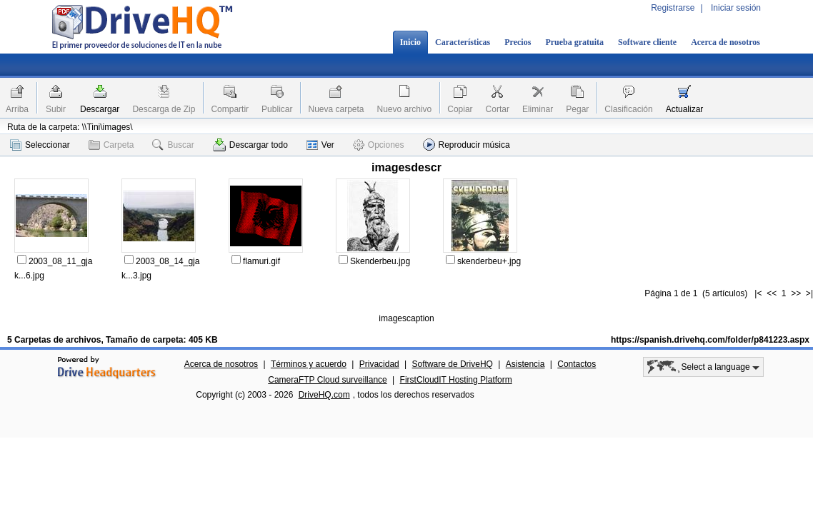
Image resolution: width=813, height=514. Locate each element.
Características (462, 42)
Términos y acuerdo (308, 364)
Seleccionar (40, 145)
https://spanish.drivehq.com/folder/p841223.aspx (710, 340)
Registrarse (672, 8)
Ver (320, 145)
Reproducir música (466, 144)
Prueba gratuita (574, 42)
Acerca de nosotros (725, 42)
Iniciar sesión (736, 8)
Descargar (99, 109)
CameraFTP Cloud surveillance (327, 380)
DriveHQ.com (324, 395)
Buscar (173, 145)
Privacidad (379, 364)
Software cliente (647, 42)
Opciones (378, 145)
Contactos (576, 364)
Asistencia (525, 364)
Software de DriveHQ (452, 364)
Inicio (410, 42)
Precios (517, 42)
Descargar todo (250, 144)
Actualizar (685, 109)
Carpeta (111, 145)
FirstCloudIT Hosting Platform (456, 380)
